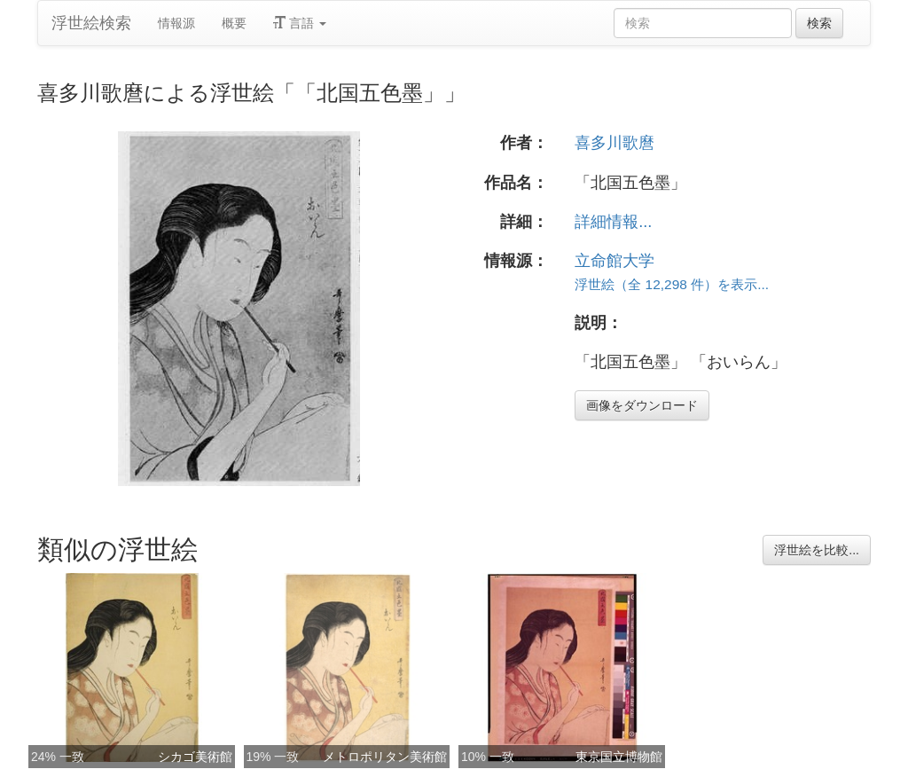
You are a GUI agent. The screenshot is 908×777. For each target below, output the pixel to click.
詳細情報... (613, 222)
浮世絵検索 (91, 23)
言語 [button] (299, 23)
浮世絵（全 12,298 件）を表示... (672, 284)
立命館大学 (614, 261)
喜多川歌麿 (614, 143)
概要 (234, 23)
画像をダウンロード (642, 405)
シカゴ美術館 (195, 757)
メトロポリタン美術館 (385, 757)
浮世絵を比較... (816, 550)
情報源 (176, 23)
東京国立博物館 (618, 757)
